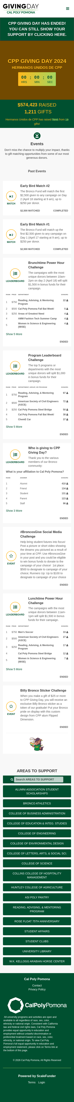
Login (41, 1082)
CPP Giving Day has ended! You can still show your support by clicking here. (37, 29)
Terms (32, 1082)
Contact (37, 985)
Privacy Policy (37, 989)
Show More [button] (14, 334)
